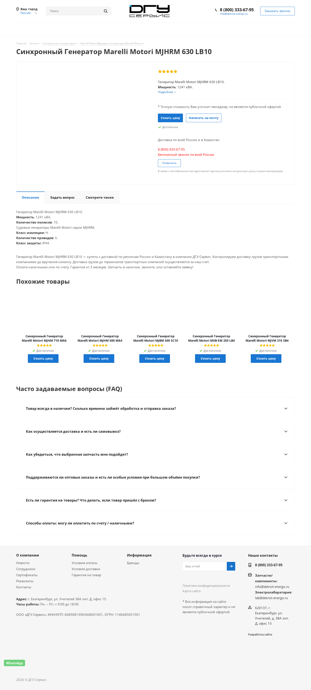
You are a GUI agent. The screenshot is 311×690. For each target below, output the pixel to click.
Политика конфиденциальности (206, 586)
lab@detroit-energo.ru (271, 598)
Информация (139, 555)
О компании (27, 555)
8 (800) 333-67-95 (237, 10)
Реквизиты (24, 581)
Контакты (23, 587)
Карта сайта (191, 591)
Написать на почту (204, 118)
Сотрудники (25, 569)
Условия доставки (86, 569)
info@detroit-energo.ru (234, 14)
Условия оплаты (84, 563)
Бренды (133, 563)
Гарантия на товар (86, 575)
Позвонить (169, 163)
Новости (23, 563)
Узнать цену (170, 118)
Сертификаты (27, 575)
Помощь (79, 555)
